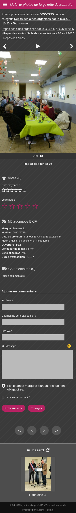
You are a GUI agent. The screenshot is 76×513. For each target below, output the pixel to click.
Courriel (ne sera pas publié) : (19, 315)
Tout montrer (21, 23)
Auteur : (10, 300)
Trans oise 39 (38, 495)
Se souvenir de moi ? (18, 397)
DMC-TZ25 (19, 232)
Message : (11, 346)
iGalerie (40, 510)
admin (50, 510)
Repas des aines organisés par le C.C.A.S (42, 19)
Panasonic (19, 228)
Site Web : (8, 331)
